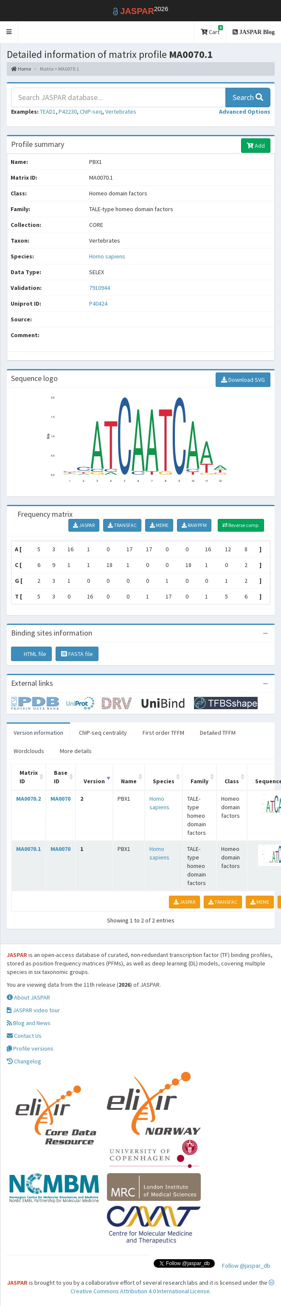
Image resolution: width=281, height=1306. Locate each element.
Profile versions (30, 1048)
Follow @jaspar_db (246, 1265)
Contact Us (24, 1036)
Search (248, 97)
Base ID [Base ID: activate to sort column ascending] (60, 777)
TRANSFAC (122, 525)
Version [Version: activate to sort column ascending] (94, 781)
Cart (212, 30)
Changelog (24, 1061)
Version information (38, 732)
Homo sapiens (107, 256)
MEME (159, 525)
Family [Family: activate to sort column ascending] (199, 781)
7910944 (99, 288)
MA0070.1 (28, 849)
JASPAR (84, 525)
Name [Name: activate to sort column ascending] (129, 781)
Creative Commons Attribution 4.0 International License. (172, 1287)
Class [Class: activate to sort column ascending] (232, 781)
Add (256, 145)
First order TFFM (163, 732)
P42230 (68, 111)
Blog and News (29, 1023)
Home (21, 69)
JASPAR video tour (33, 1010)
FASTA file (77, 654)
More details (76, 751)
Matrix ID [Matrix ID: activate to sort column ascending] (29, 777)
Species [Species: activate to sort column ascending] (163, 781)
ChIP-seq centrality (103, 732)
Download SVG (243, 380)
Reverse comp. (240, 525)
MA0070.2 (28, 798)
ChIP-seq (91, 111)
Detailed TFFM (218, 732)
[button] (9, 32)
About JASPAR (28, 997)
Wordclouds (29, 751)
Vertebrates (120, 111)
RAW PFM (194, 525)
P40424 (99, 303)
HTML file (31, 654)
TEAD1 (48, 111)
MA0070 (60, 798)
